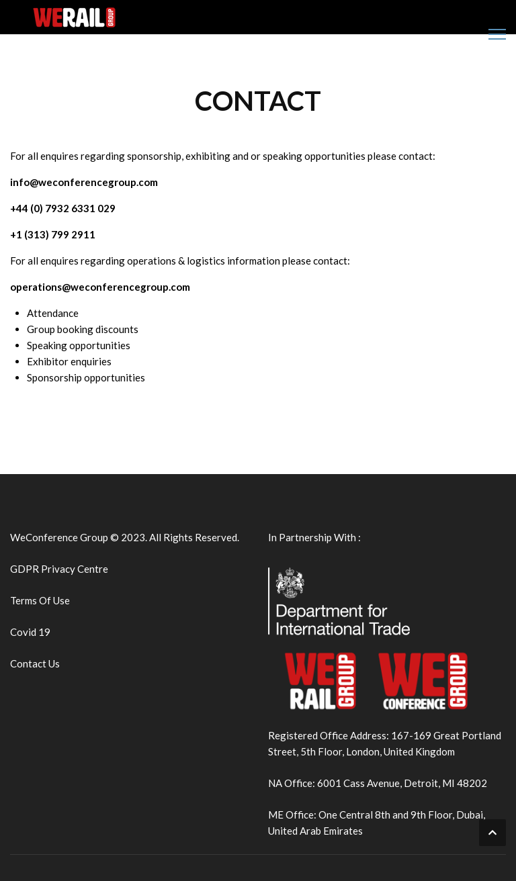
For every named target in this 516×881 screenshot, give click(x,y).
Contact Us (35, 663)
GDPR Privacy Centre (59, 569)
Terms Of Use (40, 600)
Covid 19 (30, 632)
